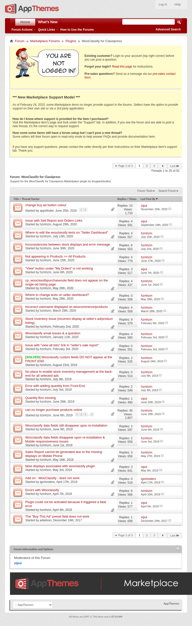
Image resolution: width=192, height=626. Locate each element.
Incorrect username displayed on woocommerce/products (66, 307)
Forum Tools (145, 190)
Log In (163, 4)
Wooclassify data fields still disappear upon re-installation (66, 425)
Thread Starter (31, 199)
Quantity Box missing (40, 398)
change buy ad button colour (45, 205)
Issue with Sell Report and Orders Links (53, 220)
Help (177, 4)
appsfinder (47, 210)
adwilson (46, 520)
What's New (48, 22)
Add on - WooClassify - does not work (52, 478)
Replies (122, 199)
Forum (19, 41)
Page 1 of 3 (125, 166)
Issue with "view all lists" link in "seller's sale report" (62, 345)
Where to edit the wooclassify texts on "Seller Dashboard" (66, 232)
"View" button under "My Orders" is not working (59, 268)
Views (132, 199)
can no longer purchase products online (53, 410)
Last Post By (149, 199)
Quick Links (46, 29)
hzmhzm (45, 224)
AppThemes (171, 603)
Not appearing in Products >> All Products (55, 256)
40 (130, 410)
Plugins (71, 41)
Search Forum (167, 190)
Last (174, 166)
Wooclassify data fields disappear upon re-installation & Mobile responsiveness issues (65, 439)
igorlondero (47, 482)
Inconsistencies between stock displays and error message (67, 244)
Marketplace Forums (45, 41)
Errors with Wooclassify (42, 490)
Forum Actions (22, 29)
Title (16, 199)
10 (130, 205)
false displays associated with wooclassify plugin (60, 466)
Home (25, 22)
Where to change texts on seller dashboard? (57, 295)
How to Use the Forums (77, 29)
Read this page (122, 66)
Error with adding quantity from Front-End (55, 386)
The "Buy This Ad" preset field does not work (57, 516)
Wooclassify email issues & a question (52, 333)
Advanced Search (168, 29)
